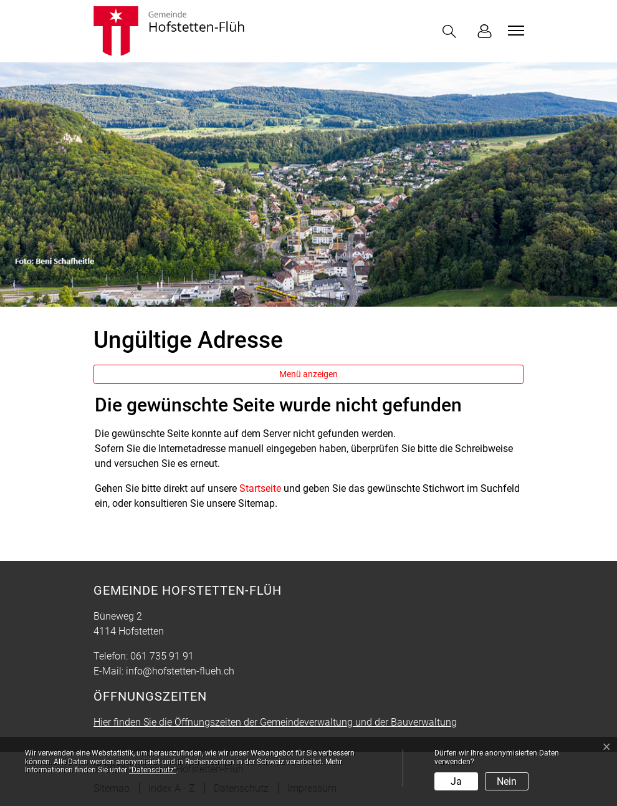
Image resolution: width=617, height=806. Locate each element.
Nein (507, 781)
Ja (456, 781)
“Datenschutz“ (152, 769)
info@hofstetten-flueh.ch (180, 671)
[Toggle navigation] (514, 30)
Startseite (260, 488)
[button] (451, 31)
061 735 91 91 (162, 656)
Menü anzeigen (308, 374)
